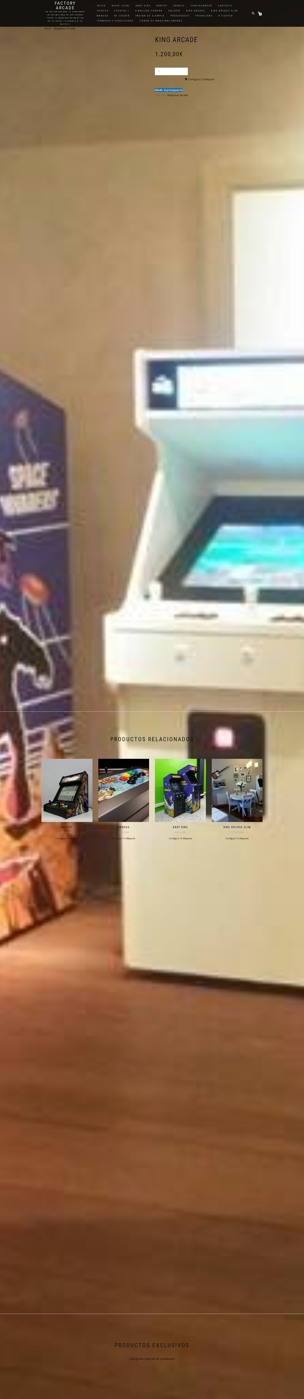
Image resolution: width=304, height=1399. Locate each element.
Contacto (225, 5)
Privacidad (203, 16)
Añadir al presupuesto (168, 82)
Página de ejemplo (150, 16)
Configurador (201, 5)
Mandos (102, 16)
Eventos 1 (121, 10)
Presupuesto (180, 16)
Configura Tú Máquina (209, 71)
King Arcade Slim (224, 10)
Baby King (143, 5)
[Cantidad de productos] (171, 71)
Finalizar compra (148, 10)
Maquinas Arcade (64, 28)
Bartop (161, 5)
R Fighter (225, 16)
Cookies (103, 10)
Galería (174, 10)
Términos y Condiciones (115, 21)
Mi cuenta (122, 16)
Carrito (179, 5)
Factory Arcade (65, 5)
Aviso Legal (121, 5)
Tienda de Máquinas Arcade (160, 21)
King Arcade (195, 10)
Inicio (101, 5)
